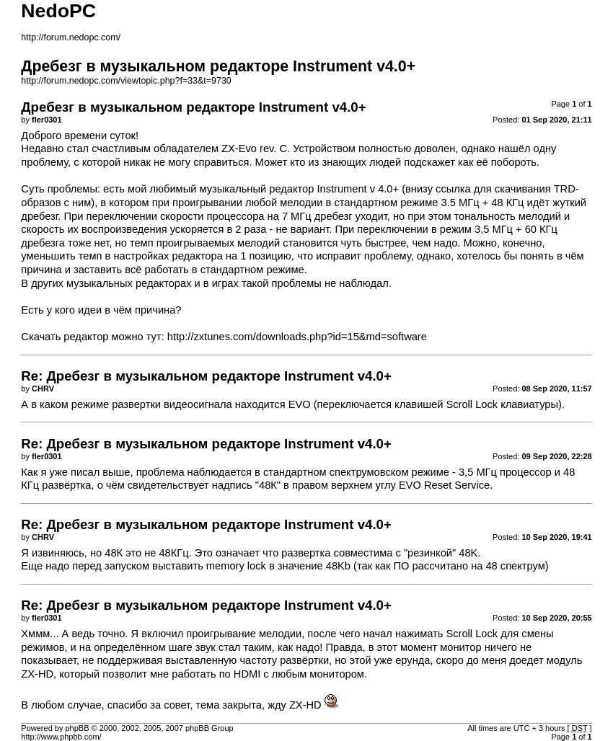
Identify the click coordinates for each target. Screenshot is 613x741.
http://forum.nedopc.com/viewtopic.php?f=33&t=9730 (126, 81)
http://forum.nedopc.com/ (70, 37)
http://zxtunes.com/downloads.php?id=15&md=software (297, 336)
